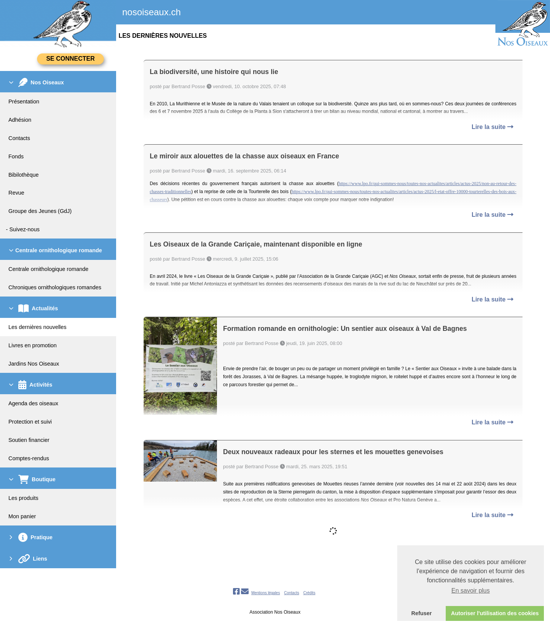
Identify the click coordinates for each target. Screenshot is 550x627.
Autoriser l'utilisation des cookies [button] (495, 613)
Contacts (291, 593)
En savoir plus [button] (470, 590)
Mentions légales (265, 593)
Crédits (309, 593)
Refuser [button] (421, 613)
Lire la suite (492, 126)
